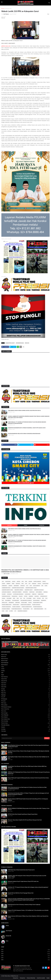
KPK (42, 585)
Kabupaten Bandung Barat (18, 587)
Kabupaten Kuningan (38, 589)
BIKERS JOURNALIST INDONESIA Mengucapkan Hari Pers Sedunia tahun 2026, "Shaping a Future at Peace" (28, 809)
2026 (25, 959)
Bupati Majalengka (25, 662)
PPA (43, 598)
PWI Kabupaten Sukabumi (26, 600)
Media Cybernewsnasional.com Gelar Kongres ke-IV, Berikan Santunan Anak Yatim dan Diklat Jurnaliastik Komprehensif (27, 788)
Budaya (30, 581)
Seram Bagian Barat (38, 608)
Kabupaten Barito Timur (31, 587)
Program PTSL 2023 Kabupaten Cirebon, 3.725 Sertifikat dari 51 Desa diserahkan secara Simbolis (25, 570)
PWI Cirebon (8, 600)
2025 (25, 957)
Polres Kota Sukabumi (26, 604)
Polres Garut (16, 604)
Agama (13, 581)
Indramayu (4, 585)
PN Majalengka (25, 699)
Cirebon (8, 583)
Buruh (44, 581)
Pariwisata (43, 600)
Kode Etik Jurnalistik (41, 978)
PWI (3, 600)
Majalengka (14, 596)
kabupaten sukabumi (22, 610)
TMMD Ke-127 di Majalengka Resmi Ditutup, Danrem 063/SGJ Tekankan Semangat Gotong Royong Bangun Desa (29, 772)
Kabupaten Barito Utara (7, 589)
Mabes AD (34, 594)
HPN (26, 583)
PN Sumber (29, 598)
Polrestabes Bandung (17, 608)
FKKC (23, 583)
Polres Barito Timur (37, 602)
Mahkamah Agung (6, 596)
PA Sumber (9, 598)
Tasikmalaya (25, 731)
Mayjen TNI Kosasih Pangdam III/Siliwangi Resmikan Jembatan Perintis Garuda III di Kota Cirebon (28, 777)
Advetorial (7, 581)
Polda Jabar (24, 602)
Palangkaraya (36, 600)
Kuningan (9, 594)
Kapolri (25, 675)
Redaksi (48, 978)
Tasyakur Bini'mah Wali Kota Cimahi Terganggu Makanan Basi (24, 433)
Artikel (18, 581)
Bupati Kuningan (25, 660)
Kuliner (3, 594)
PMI (24, 598)
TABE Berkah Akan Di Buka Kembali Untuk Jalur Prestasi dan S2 (24, 410)
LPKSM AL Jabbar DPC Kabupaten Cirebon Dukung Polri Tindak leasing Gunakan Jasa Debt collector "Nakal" (28, 417)
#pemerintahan (20, 343)
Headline (34, 583)
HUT (29, 583)
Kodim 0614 (25, 683)
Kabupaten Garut (8, 8)
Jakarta (10, 585)
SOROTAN (9, 525)
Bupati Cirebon (25, 654)
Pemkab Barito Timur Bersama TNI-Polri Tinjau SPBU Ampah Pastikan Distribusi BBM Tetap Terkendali (27, 767)
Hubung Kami (15, 978)
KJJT (27, 585)
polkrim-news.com (5, 46)
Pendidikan (11, 602)
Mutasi (25, 596)
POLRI (34, 598)
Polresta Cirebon (6, 608)
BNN (23, 581)
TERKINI (25, 525)
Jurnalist (22, 585)
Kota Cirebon (39, 591)
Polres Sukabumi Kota (27, 606)
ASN (3, 581)
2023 (25, 953)
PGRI (18, 598)
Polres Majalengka (6, 606)
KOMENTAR (41, 525)
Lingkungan (27, 594)
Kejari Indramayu (25, 677)
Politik (29, 602)
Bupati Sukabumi (37, 581)
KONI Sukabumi (36, 585)
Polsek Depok (26, 608)
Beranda (2, 8)
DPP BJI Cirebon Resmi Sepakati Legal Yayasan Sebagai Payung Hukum (22, 814)
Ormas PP (25, 697)
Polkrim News (7, 975)
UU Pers (11, 610)
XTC (15, 610)
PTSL (46, 598)
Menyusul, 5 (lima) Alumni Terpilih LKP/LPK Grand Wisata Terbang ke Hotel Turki (25, 820)
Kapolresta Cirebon (16, 591)
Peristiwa (17, 602)
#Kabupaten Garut (10, 343)
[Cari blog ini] (22, 738)
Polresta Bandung (37, 606)
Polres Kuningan (36, 604)
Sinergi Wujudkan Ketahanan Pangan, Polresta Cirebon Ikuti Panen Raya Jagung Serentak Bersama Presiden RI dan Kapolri (28, 746)
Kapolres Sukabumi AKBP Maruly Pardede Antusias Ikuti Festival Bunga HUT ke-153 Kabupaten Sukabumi (28, 799)
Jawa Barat (16, 585)
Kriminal (45, 591)
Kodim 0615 (25, 685)
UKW (3, 610)
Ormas (3, 598)
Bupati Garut (25, 656)
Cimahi (3, 583)
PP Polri (39, 598)
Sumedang (25, 729)
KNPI (31, 585)
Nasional (37, 596)
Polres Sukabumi (16, 606)
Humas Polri (45, 583)
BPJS (26, 581)
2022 (25, 951)
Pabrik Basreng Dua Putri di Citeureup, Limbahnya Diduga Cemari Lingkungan (24, 904)
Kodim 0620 (31, 591)
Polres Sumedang (25, 721)
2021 (25, 949)
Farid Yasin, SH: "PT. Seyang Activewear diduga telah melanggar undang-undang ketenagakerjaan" (27, 422)
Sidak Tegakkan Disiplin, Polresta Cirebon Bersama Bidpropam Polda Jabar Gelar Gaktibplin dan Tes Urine (28, 757)
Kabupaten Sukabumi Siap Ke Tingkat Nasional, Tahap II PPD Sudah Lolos (26, 427)
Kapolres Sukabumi (6, 591)
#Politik (27, 343)
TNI (45, 608)
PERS (14, 598)
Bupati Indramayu (25, 658)
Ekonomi (18, 583)
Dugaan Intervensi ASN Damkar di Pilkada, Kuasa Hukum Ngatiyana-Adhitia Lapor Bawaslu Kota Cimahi (28, 916)
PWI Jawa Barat (15, 600)
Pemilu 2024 (4, 602)
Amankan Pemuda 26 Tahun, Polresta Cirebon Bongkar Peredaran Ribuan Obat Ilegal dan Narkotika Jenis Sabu (28, 751)
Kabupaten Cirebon (19, 589)
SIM (31, 608)
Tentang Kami (22, 978)
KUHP (46, 585)
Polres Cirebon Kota (6, 604)
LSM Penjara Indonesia (18, 594)
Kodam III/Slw (25, 679)
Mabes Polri (40, 594)
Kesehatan (25, 591)
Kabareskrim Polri (6, 587)
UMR (7, 610)
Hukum (39, 583)
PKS (21, 598)
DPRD (13, 583)
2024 (25, 955)
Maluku (20, 596)
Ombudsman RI (43, 596)
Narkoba (31, 596)
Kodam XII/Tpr (25, 681)
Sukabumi (25, 727)
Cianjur (25, 666)
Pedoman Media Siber (31, 978)
